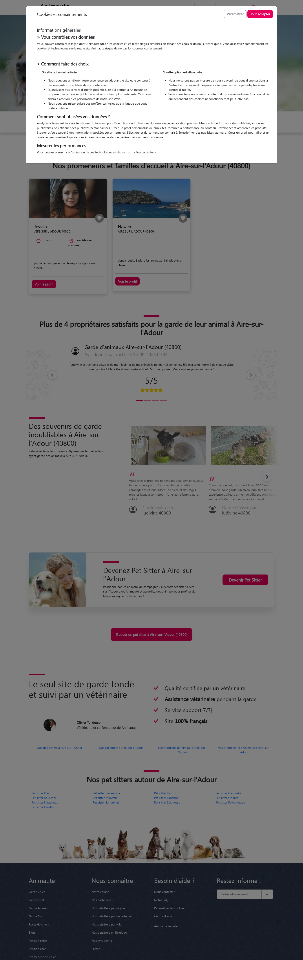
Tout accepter (260, 14)
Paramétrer (235, 14)
